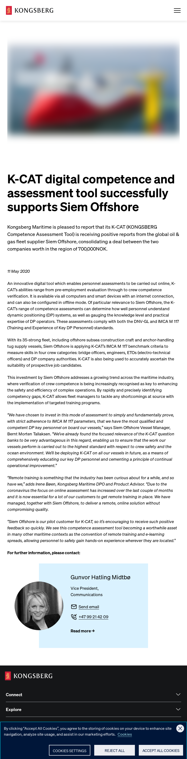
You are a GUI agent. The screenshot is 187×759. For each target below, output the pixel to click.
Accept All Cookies (160, 752)
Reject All (115, 752)
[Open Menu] (177, 10)
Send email (89, 606)
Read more (81, 630)
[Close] (180, 731)
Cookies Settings (69, 753)
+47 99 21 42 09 (93, 616)
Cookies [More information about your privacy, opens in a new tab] (125, 736)
